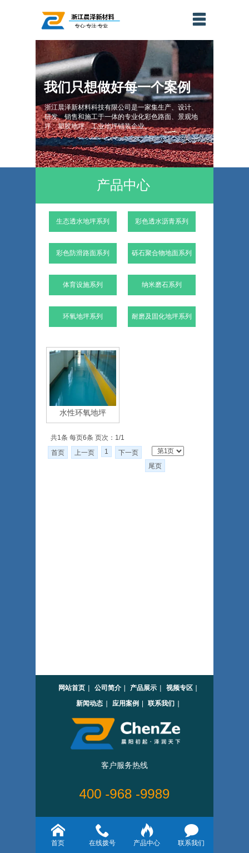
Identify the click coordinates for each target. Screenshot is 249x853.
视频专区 (179, 688)
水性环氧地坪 (82, 412)
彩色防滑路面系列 (82, 253)
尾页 (155, 466)
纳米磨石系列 (162, 285)
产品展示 (143, 688)
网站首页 (71, 688)
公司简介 (107, 688)
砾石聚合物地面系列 (162, 253)
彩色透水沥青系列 (161, 221)
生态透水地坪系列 (82, 221)
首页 (57, 453)
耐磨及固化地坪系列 (162, 316)
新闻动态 (89, 703)
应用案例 (125, 703)
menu (199, 19)
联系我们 (161, 703)
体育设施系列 (83, 285)
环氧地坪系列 (83, 316)
